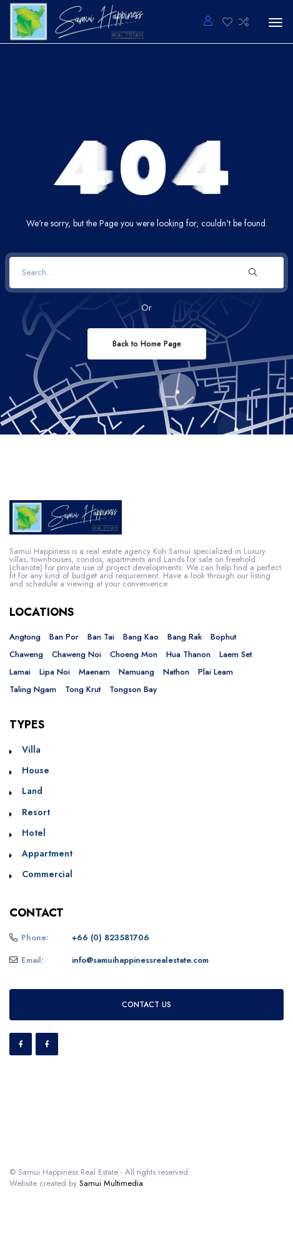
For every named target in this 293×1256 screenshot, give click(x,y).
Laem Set (235, 654)
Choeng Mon (133, 654)
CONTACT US (146, 1004)
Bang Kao (141, 637)
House (35, 770)
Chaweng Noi (76, 654)
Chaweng (26, 654)
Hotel (34, 832)
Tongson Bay (133, 689)
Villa (31, 749)
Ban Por (64, 637)
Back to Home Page (146, 343)
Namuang (136, 672)
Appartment (47, 853)
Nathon (176, 672)
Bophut (223, 637)
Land (32, 791)
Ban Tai (100, 637)
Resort (36, 812)
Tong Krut (83, 689)
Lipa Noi (54, 672)
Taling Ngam (32, 689)
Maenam (94, 672)
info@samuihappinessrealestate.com (140, 960)
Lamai (20, 672)
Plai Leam (215, 672)
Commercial (47, 874)
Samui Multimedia (111, 1183)
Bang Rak (184, 637)
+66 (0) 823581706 (110, 937)
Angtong (25, 637)
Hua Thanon (188, 654)
